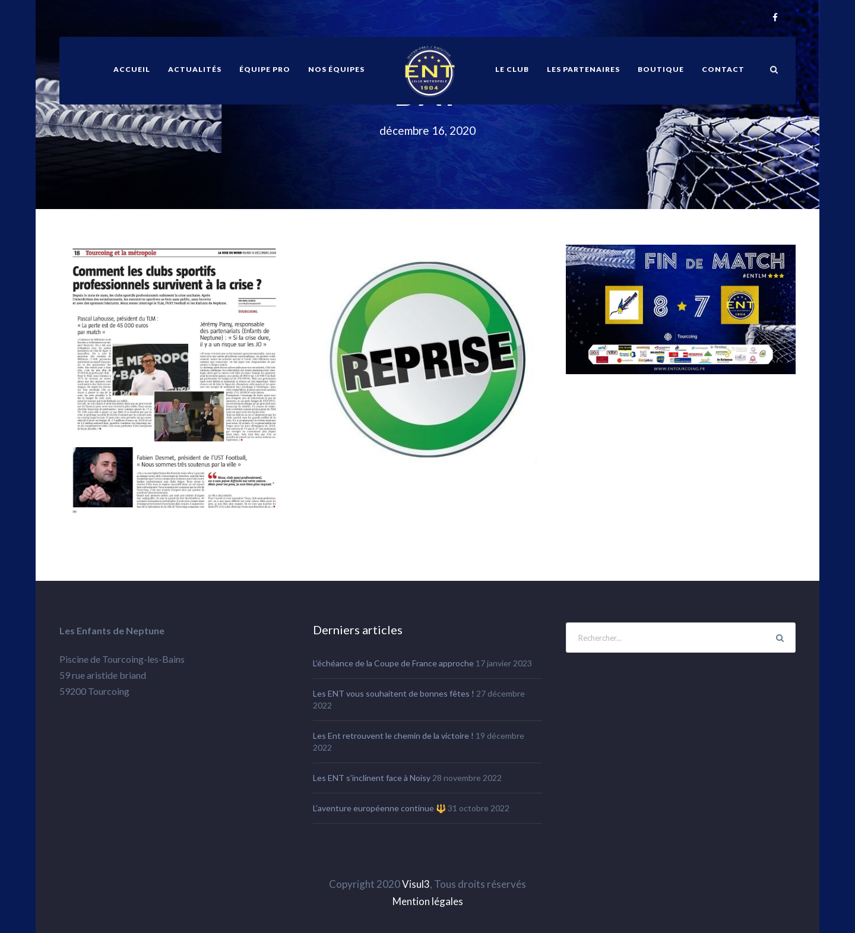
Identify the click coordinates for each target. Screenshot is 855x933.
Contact (723, 69)
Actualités (194, 69)
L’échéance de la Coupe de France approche (393, 663)
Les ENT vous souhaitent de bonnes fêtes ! (393, 693)
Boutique (661, 69)
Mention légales (427, 901)
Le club (512, 69)
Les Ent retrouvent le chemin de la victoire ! (393, 735)
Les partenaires (583, 69)
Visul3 (416, 884)
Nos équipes (336, 69)
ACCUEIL (131, 69)
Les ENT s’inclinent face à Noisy (371, 778)
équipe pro (264, 69)
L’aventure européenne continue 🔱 (379, 808)
